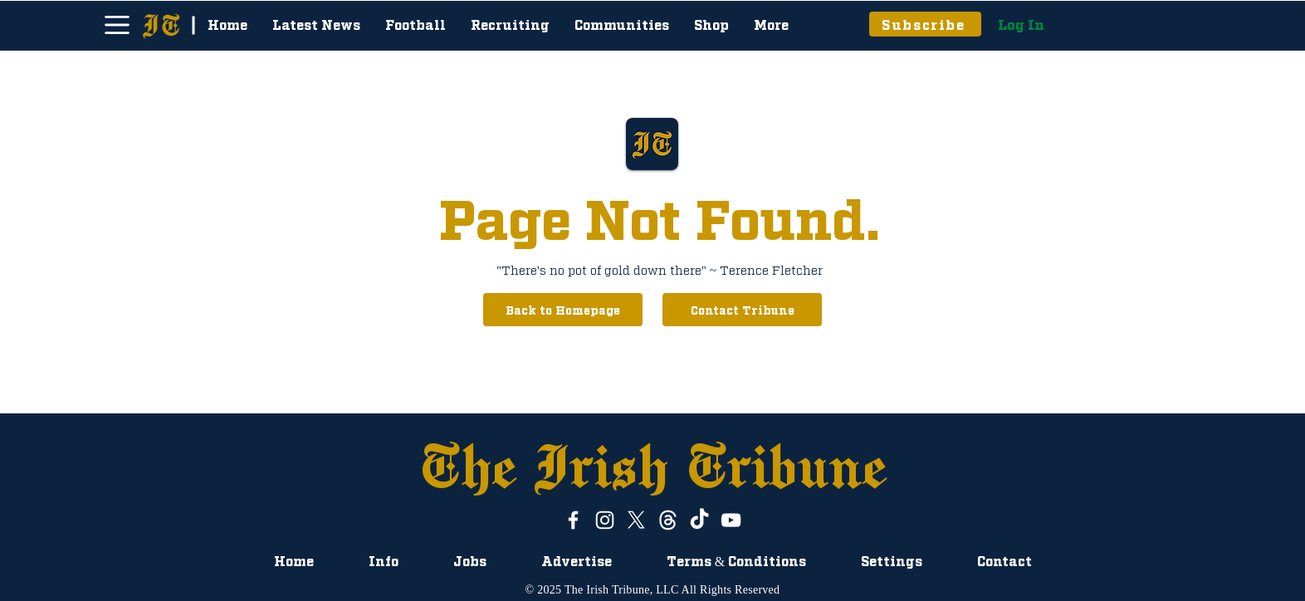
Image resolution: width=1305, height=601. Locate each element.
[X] (636, 520)
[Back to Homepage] (563, 309)
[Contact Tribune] (742, 309)
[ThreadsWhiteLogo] (668, 520)
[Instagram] (605, 520)
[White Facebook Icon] (573, 520)
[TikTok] (699, 520)
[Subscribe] (925, 24)
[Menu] (116, 24)
